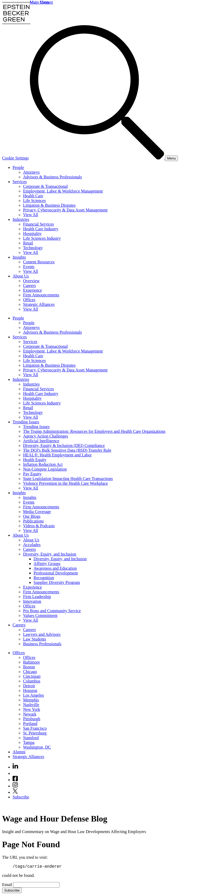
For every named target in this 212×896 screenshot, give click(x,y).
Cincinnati (32, 676)
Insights (19, 257)
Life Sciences (34, 200)
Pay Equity (32, 474)
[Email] (36, 885)
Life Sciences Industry (42, 238)
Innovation (32, 601)
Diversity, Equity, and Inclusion (49, 554)
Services (20, 181)
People (18, 167)
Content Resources (39, 262)
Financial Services (38, 224)
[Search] (97, 158)
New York (31, 709)
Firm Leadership (37, 596)
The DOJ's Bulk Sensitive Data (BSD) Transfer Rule (67, 450)
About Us (21, 276)
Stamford (31, 737)
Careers (29, 285)
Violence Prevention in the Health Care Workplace (65, 483)
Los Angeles (33, 695)
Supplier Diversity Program (57, 582)
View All (30, 214)
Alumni (19, 752)
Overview (31, 281)
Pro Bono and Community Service (52, 611)
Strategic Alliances (39, 304)
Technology (33, 248)
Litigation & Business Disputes (49, 205)
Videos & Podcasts (39, 526)
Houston (30, 690)
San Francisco (35, 728)
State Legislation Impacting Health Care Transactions (68, 478)
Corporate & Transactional (45, 186)
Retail (28, 243)
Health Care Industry (40, 229)
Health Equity (34, 459)
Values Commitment (40, 615)
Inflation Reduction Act (43, 464)
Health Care (33, 196)
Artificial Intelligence (41, 441)
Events (29, 266)
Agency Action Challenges (45, 436)
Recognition (44, 577)
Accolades (32, 544)
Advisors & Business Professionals (52, 177)
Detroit (29, 686)
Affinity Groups (47, 563)
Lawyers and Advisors (42, 634)
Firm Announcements (41, 295)
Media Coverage (37, 511)
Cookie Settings (15, 158)
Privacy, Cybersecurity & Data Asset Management (65, 210)
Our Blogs (31, 516)
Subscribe (21, 797)
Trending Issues (26, 422)
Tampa (28, 742)
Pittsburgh (31, 719)
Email (7, 885)
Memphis (31, 700)
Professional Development (56, 573)
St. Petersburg (34, 733)
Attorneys (31, 172)
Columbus (31, 681)
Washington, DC (37, 747)
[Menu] (171, 158)
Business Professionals (42, 644)
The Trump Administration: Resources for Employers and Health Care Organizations (94, 431)
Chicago (30, 671)
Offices (29, 299)
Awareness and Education (55, 568)
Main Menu (40, 2)
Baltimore (31, 662)
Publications (33, 521)
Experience (32, 290)
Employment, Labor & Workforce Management (63, 191)
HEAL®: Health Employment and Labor (57, 455)
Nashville (31, 704)
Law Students (34, 639)
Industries (21, 219)
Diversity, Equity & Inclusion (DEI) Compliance (64, 445)
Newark (29, 714)
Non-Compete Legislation (45, 469)
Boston (29, 667)
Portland (30, 723)
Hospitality (32, 233)
